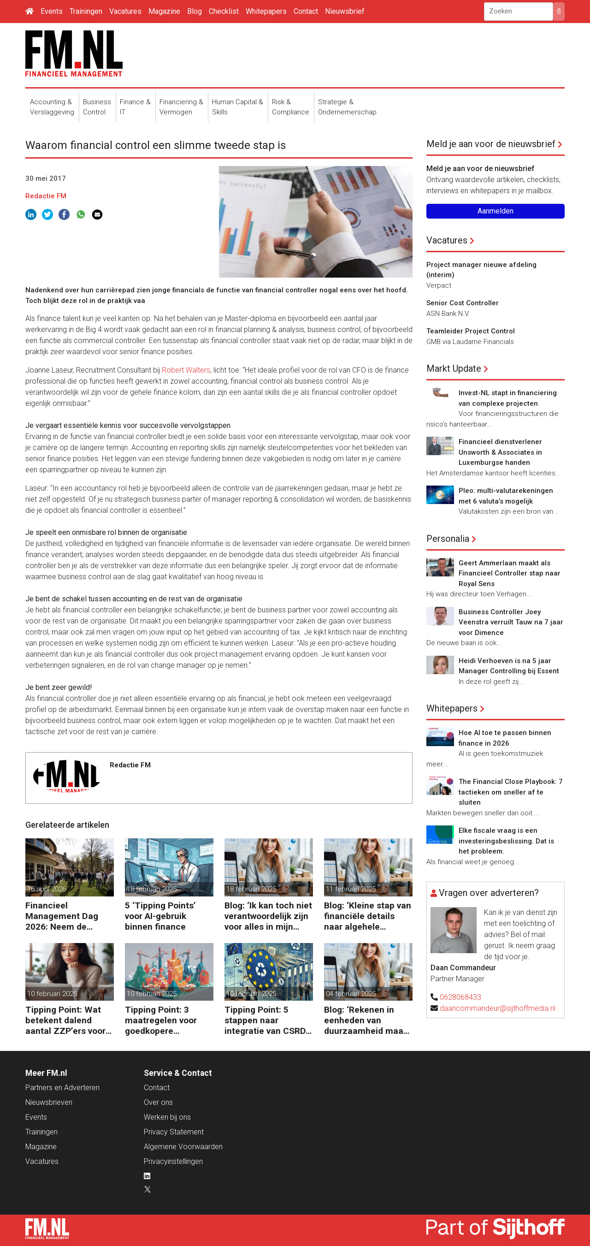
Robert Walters (186, 370)
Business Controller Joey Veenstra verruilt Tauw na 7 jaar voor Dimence (511, 622)
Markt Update (453, 368)
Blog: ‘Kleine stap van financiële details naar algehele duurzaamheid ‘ (367, 916)
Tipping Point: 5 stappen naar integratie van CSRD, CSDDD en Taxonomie (266, 1020)
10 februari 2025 (52, 994)
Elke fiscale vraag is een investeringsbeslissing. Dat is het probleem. (506, 840)
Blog (194, 11)
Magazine (164, 11)
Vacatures (125, 11)
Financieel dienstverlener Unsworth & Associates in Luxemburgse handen (500, 452)
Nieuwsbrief (345, 11)
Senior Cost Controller (462, 303)
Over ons (158, 1102)
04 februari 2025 (351, 994)
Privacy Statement (174, 1131)
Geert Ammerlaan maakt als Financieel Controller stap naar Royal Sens (509, 573)
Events (52, 11)
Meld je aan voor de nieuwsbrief (490, 143)
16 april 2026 (46, 889)
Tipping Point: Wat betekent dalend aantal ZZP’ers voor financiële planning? (66, 1020)
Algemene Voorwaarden (183, 1146)
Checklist (224, 11)
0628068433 (460, 997)
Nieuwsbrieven (48, 1102)
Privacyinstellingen (173, 1161)
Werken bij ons (167, 1117)
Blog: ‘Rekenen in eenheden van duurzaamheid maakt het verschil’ (367, 1020)
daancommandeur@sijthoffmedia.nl (497, 1008)
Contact (306, 11)
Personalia (447, 538)
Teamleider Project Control (470, 331)
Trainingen (86, 11)
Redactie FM (45, 196)
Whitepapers (266, 11)
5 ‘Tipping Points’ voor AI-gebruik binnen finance (160, 916)
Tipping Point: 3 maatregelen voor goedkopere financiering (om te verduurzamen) (164, 1020)
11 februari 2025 (351, 889)
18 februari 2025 (152, 889)
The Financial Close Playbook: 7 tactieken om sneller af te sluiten (511, 792)
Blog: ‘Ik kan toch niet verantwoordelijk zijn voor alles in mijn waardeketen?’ (268, 916)
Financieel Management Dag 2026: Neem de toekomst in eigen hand (62, 916)
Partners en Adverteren (62, 1087)
